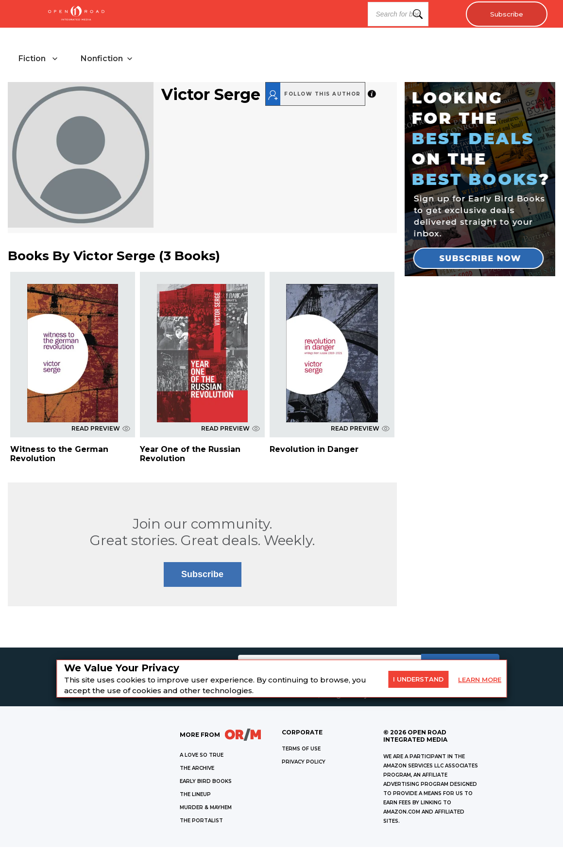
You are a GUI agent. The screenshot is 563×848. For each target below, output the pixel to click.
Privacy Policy (303, 763)
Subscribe (505, 14)
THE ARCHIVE (197, 769)
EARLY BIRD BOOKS (206, 782)
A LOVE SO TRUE (201, 756)
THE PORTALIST (201, 821)
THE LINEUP (195, 795)
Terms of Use (301, 750)
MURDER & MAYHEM (206, 808)
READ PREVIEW (100, 429)
